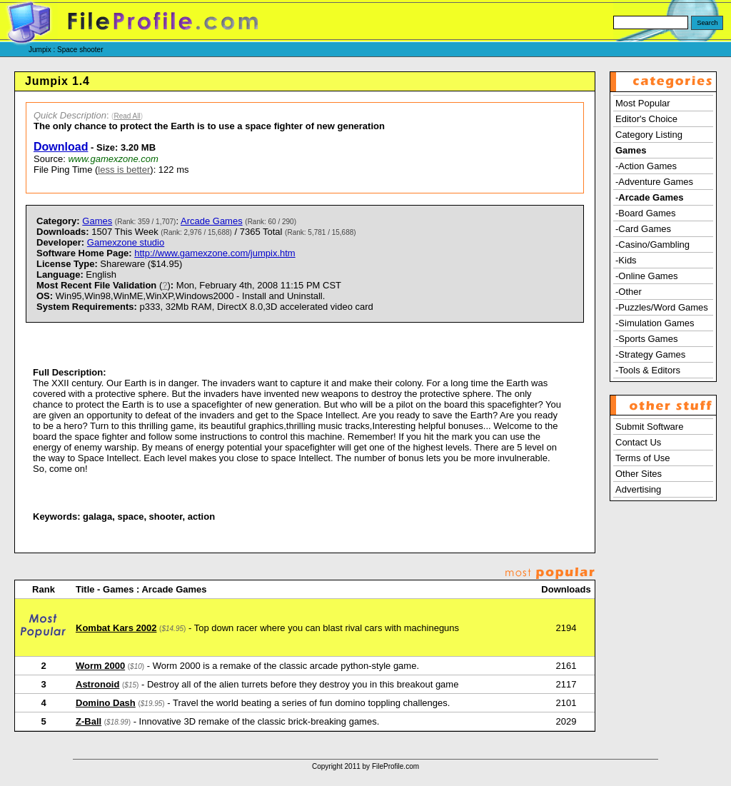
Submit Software (649, 426)
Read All (127, 116)
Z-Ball (88, 721)
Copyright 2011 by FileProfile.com (365, 766)
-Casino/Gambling (652, 244)
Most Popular (642, 103)
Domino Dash (106, 702)
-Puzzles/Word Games (661, 307)
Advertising (638, 489)
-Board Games (645, 213)
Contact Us (638, 442)
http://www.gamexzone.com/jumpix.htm (214, 253)
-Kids (626, 260)
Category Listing (648, 134)
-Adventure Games (654, 181)
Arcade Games (212, 221)
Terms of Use (642, 458)
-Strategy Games (650, 354)
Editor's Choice (646, 119)
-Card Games (643, 228)
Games (97, 221)
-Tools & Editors (647, 370)
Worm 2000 (100, 665)
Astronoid (97, 684)
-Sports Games (646, 338)
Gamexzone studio (125, 242)
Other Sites (638, 473)
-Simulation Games (655, 323)
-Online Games (646, 276)
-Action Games (646, 166)
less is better (124, 169)
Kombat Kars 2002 (116, 628)
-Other (628, 291)
